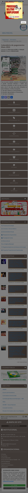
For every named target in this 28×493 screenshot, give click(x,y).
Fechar (23, 22)
